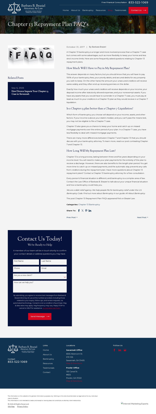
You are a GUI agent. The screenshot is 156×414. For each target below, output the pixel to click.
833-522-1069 (138, 2)
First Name (17, 261)
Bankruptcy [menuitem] (87, 10)
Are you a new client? (21, 275)
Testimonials (48, 368)
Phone (15, 268)
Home (46, 350)
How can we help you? (21, 282)
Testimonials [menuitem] (120, 10)
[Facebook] (114, 350)
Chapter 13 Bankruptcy (89, 204)
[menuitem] (11, 406)
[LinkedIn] (119, 350)
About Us (47, 354)
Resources (48, 363)
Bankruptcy (48, 359)
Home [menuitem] (66, 10)
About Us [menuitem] (75, 10)
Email (42, 268)
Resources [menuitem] (101, 10)
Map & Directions (74, 363)
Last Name (44, 261)
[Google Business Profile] (125, 350)
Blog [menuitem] (110, 10)
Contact (46, 372)
